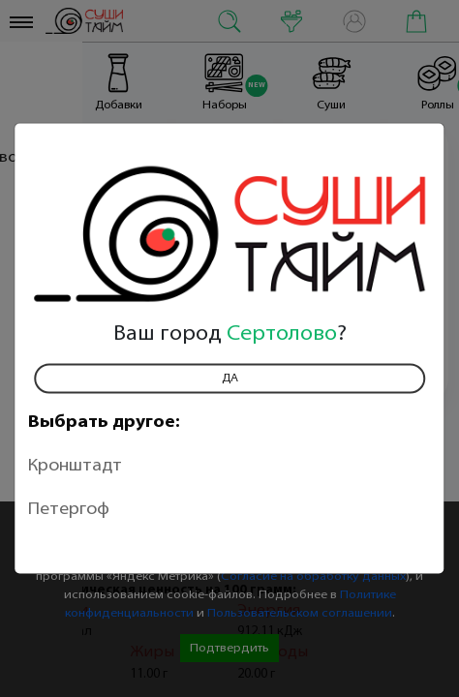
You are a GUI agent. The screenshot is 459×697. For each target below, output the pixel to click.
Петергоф (68, 509)
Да (230, 378)
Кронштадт (75, 466)
